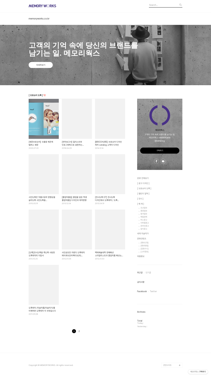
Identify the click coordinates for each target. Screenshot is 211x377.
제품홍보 (140, 256)
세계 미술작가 (143, 233)
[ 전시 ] (140, 198)
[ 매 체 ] (140, 204)
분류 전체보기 (143, 178)
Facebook (142, 291)
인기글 (148, 272)
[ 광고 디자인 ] (143, 183)
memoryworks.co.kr (39, 18)
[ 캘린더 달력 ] (143, 193)
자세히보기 (40, 65)
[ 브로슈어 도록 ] (144, 188)
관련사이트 (167, 365)
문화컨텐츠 (141, 238)
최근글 (140, 272)
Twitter (153, 291)
